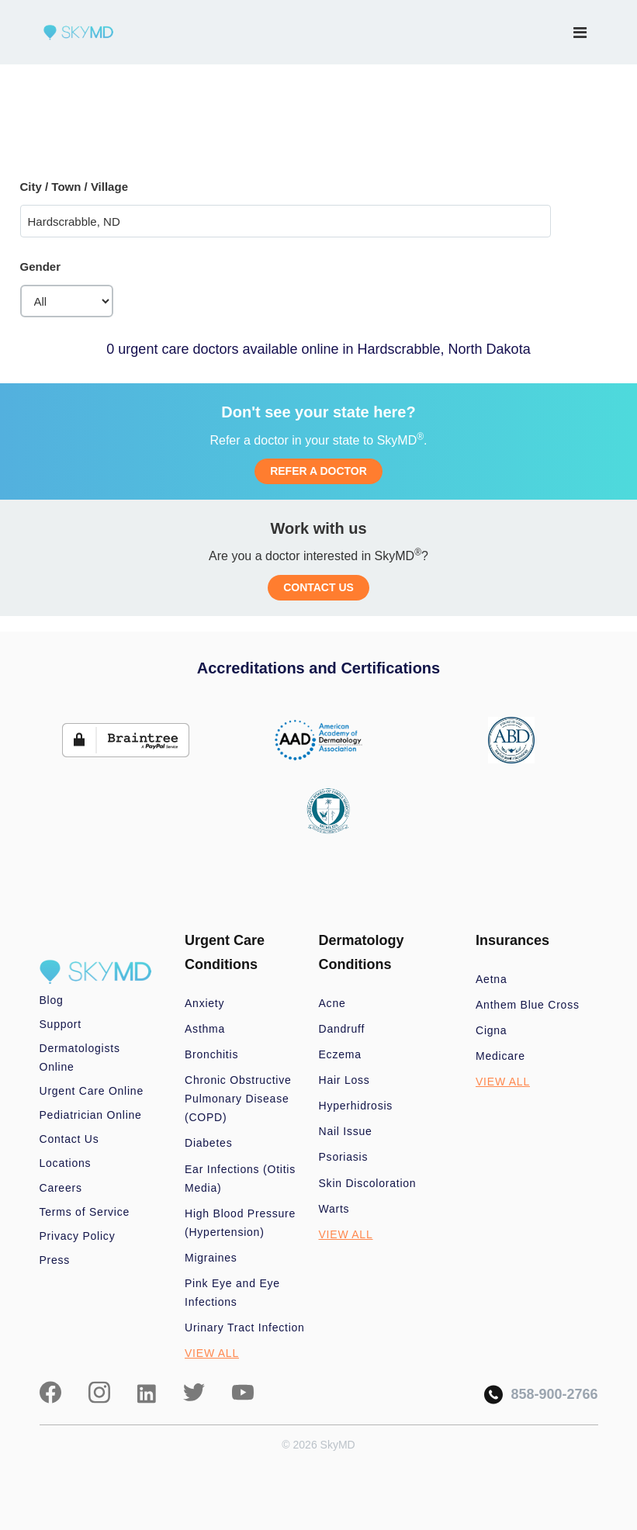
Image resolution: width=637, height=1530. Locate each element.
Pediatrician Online (91, 1115)
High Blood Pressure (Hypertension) (240, 1222)
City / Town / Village (74, 186)
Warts (334, 1209)
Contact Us (69, 1139)
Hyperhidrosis (356, 1105)
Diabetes (208, 1143)
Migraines (211, 1257)
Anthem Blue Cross (528, 1005)
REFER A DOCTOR (318, 471)
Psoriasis (344, 1157)
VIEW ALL (212, 1353)
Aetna (491, 979)
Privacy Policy (78, 1236)
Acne (332, 1003)
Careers (61, 1188)
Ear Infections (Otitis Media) (240, 1178)
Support (60, 1024)
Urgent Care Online (92, 1091)
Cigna (491, 1030)
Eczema (340, 1054)
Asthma (205, 1029)
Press (55, 1260)
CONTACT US (318, 587)
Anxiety (204, 1003)
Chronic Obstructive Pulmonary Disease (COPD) (238, 1098)
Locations (66, 1163)
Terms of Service (85, 1212)
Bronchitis (211, 1054)
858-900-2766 (540, 1394)
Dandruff (342, 1029)
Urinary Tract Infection (245, 1327)
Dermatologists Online (80, 1057)
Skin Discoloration (368, 1183)
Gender (40, 266)
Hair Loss (344, 1080)
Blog (52, 1000)
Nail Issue (345, 1131)
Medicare (500, 1056)
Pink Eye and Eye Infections (232, 1292)
